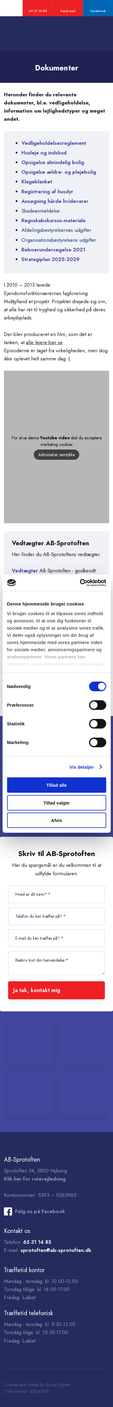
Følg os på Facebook (40, 1211)
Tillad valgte (56, 802)
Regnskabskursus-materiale (53, 220)
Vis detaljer (82, 766)
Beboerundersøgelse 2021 (53, 249)
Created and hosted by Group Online (37, 1385)
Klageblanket (36, 181)
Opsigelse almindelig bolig (52, 162)
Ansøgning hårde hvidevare (53, 201)
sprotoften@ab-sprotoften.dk (55, 1250)
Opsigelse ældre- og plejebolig (58, 172)
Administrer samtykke (56, 455)
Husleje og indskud (44, 152)
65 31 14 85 (37, 1242)
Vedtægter (25, 570)
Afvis (56, 820)
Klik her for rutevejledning (35, 1178)
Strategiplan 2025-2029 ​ (50, 259)
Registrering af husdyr (47, 191)
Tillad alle (56, 785)
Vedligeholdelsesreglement (53, 143)
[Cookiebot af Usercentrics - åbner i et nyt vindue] (80, 583)
